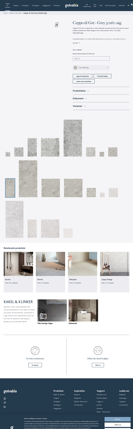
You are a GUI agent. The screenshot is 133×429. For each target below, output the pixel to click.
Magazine (77, 398)
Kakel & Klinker (7, 5)
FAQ (101, 5)
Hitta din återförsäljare (98, 358)
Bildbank (122, 394)
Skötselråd (73, 323)
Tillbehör (56, 5)
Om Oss (94, 5)
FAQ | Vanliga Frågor (45, 323)
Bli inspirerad (87, 5)
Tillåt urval (117, 412)
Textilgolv (35, 5)
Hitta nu (98, 365)
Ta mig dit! (35, 365)
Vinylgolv (25, 5)
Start (6, 13)
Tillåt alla (117, 406)
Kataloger (123, 398)
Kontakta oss (102, 394)
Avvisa (118, 417)
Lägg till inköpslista (82, 76)
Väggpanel (46, 5)
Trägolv (16, 5)
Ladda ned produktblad (83, 81)
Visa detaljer (100, 425)
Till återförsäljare (102, 76)
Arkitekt (122, 5)
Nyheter (77, 394)
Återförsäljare (110, 5)
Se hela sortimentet (35, 358)
